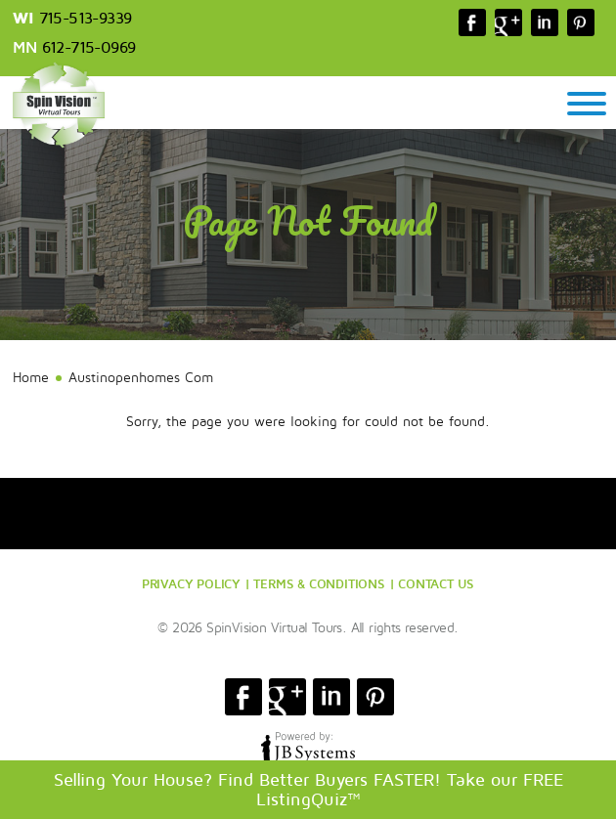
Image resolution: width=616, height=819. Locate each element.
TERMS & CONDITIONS (318, 583)
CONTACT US (436, 583)
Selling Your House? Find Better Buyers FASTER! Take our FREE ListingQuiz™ (308, 789)
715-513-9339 (85, 18)
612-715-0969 (89, 48)
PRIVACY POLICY (191, 583)
